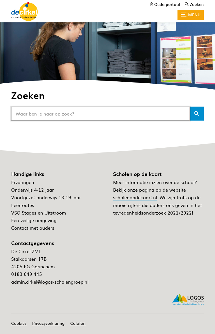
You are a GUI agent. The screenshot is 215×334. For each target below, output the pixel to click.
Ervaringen (22, 182)
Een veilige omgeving (34, 220)
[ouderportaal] (165, 4)
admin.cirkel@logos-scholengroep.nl (49, 281)
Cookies (19, 323)
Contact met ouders (32, 227)
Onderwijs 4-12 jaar (32, 189)
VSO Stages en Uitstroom (38, 212)
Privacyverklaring (48, 323)
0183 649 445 (26, 274)
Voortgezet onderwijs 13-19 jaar (46, 197)
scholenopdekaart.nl (135, 197)
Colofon (78, 323)
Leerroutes (22, 205)
